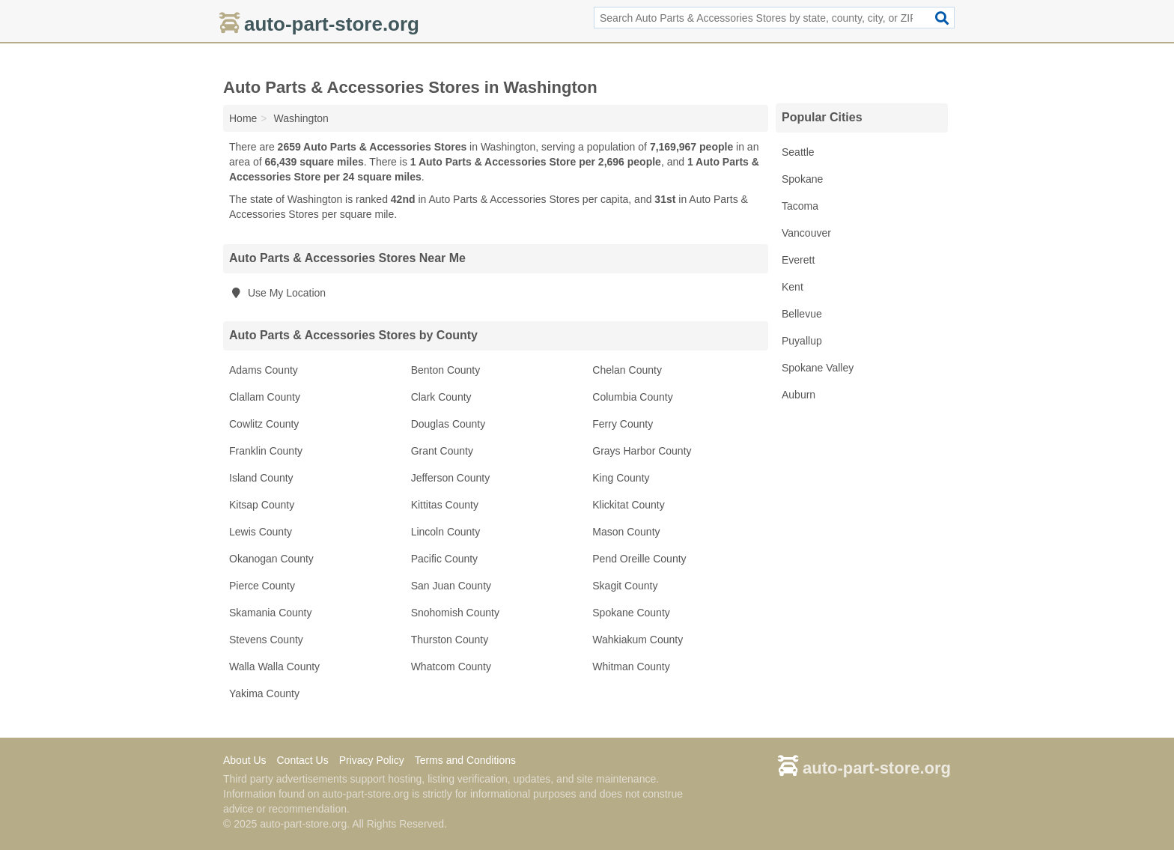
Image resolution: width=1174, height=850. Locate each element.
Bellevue (802, 314)
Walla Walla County (274, 667)
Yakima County (264, 693)
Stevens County (266, 640)
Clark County (441, 397)
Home (243, 118)
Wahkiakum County (637, 640)
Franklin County (265, 451)
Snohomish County (455, 613)
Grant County (442, 451)
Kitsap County (261, 505)
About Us (245, 760)
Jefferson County (450, 478)
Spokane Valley (818, 368)
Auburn (798, 395)
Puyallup (802, 341)
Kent (792, 287)
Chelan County (627, 370)
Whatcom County (451, 667)
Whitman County (630, 667)
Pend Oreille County (639, 559)
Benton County (446, 370)
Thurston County (450, 640)
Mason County (626, 532)
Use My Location (277, 293)
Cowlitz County (264, 424)
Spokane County (631, 613)
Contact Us (302, 760)
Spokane (802, 179)
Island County (261, 478)
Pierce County (262, 586)
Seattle (798, 152)
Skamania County (270, 613)
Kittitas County (444, 505)
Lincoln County (446, 532)
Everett (798, 260)
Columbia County (632, 397)
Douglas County (448, 424)
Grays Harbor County (641, 451)
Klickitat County (628, 505)
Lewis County (260, 532)
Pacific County (444, 559)
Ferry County (622, 424)
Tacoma (800, 206)
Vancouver (806, 233)
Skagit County (624, 586)
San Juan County (451, 586)
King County (620, 478)
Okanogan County (271, 559)
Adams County (263, 370)
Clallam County (264, 397)
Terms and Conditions (465, 760)
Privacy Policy (371, 760)
